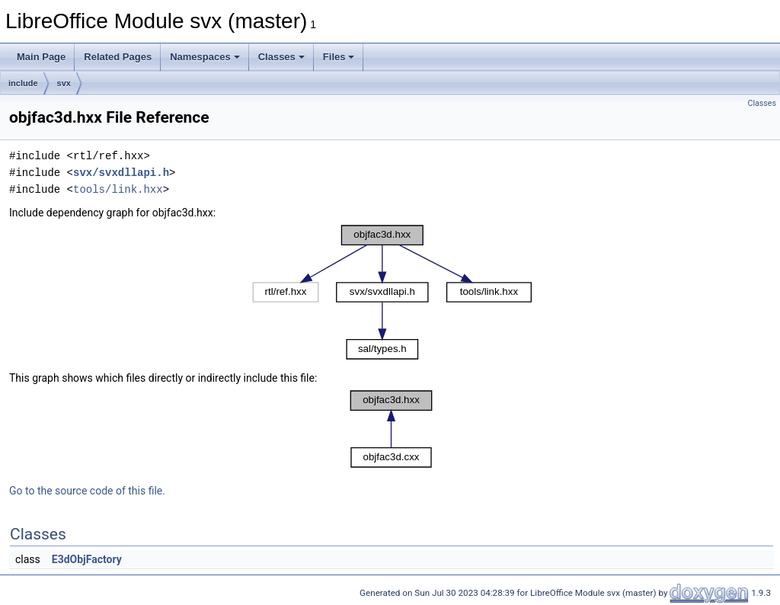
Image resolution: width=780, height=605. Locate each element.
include (23, 83)
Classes (281, 56)
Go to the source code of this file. (87, 491)
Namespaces (205, 56)
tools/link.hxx (118, 189)
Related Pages (118, 56)
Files (339, 56)
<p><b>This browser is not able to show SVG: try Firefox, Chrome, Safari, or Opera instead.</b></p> (392, 292)
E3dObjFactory (87, 559)
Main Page (41, 56)
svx (64, 83)
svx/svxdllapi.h (121, 172)
